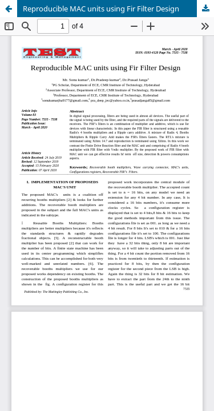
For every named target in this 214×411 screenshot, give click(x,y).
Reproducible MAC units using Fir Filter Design (101, 8)
